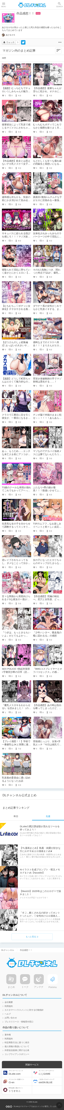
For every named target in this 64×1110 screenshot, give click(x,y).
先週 (48, 816)
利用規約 (9, 1006)
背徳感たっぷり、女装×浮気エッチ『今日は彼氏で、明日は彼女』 (47, 744)
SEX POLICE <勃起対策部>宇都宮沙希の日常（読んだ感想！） (16, 671)
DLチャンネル (32, 4)
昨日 (16, 816)
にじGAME (50, 1072)
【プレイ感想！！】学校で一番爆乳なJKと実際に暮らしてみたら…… (16, 744)
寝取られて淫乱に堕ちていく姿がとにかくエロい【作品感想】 (16, 272)
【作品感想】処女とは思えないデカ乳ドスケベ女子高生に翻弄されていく (16, 163)
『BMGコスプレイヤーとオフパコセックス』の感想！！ (47, 671)
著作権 (8, 1035)
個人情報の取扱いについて (17, 1046)
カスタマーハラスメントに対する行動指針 (24, 1010)
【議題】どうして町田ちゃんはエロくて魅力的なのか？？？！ (16, 381)
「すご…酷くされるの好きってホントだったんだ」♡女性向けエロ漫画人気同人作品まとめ (40, 915)
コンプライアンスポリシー (17, 1054)
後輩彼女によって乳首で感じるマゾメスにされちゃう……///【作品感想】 (16, 127)
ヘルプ (8, 1014)
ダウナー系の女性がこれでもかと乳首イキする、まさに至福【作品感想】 (47, 309)
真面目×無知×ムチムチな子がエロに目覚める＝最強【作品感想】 (47, 200)
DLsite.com (20, 1072)
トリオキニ (20, 1089)
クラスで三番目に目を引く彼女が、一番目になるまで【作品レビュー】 (16, 417)
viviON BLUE (50, 1081)
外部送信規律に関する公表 (17, 1050)
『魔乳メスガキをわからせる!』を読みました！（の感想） (16, 708)
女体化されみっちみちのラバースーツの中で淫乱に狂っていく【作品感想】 (47, 236)
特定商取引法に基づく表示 (17, 1042)
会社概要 (9, 1002)
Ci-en (20, 1081)
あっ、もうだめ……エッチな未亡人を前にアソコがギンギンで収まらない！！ (16, 454)
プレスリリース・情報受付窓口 (19, 1022)
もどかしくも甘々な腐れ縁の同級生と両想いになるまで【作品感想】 (47, 163)
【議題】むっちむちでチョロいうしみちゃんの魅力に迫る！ (16, 91)
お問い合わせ (11, 1018)
